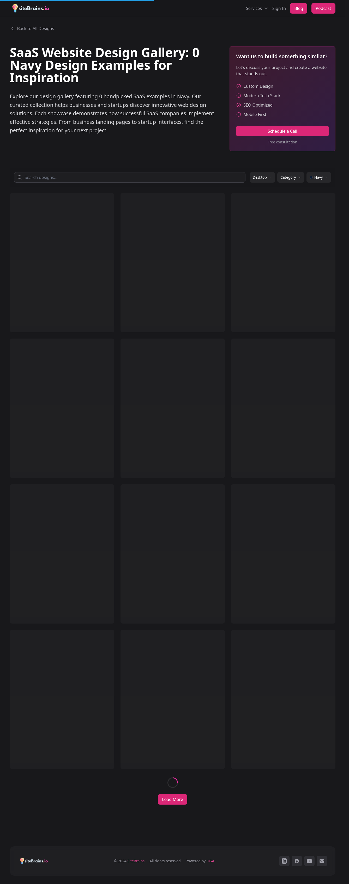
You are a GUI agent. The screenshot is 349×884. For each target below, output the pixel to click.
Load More (172, 799)
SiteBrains (136, 860)
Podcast (323, 8)
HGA (210, 860)
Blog (298, 8)
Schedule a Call (282, 131)
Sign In (279, 8)
